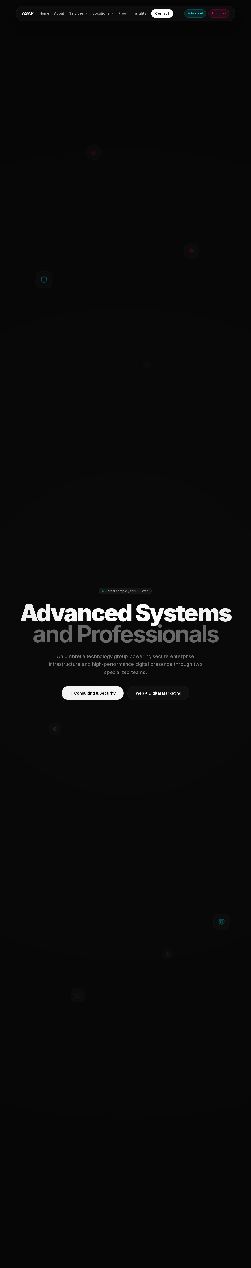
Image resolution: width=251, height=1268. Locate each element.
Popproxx (219, 13)
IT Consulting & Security (92, 693)
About (59, 13)
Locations (103, 13)
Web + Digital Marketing (158, 693)
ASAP (27, 13)
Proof (123, 13)
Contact (162, 13)
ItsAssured (195, 13)
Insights (139, 13)
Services (78, 13)
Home (44, 13)
